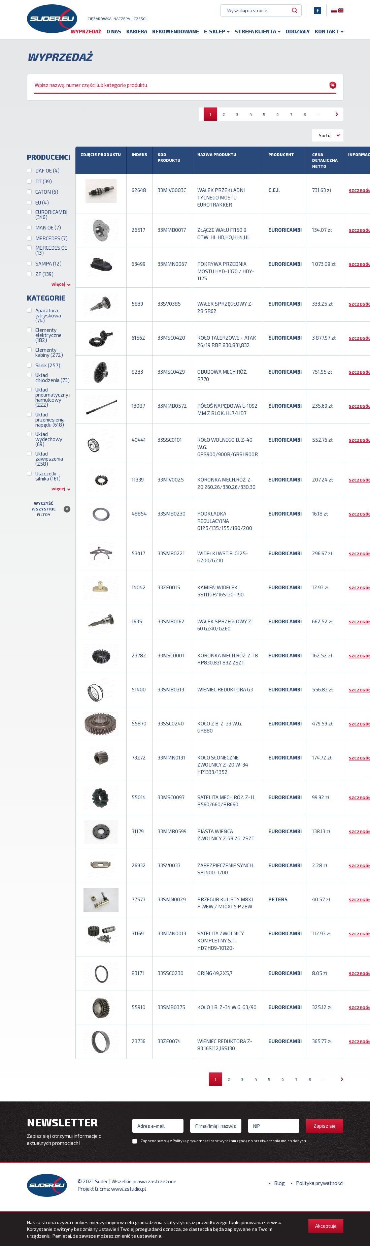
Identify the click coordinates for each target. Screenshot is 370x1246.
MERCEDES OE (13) (51, 254)
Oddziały (297, 34)
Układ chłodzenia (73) (52, 381)
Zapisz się (324, 1130)
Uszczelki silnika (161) (48, 480)
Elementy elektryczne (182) (48, 339)
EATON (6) (46, 195)
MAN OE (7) (48, 231)
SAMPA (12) (48, 267)
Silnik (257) (47, 369)
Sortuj (325, 139)
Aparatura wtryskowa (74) (48, 319)
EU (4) (42, 206)
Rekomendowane (175, 34)
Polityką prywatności (191, 1145)
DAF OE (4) (47, 174)
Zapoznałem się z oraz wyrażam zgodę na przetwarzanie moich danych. (224, 1145)
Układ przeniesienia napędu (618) (50, 423)
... (317, 118)
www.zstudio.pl (128, 1192)
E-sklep (217, 34)
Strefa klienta (257, 34)
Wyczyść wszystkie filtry (44, 512)
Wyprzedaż (86, 34)
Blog (279, 1187)
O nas (113, 34)
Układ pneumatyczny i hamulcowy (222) (52, 401)
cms (104, 1192)
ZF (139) (44, 277)
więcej (58, 288)
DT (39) (43, 185)
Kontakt (329, 34)
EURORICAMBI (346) (51, 218)
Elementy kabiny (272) (49, 356)
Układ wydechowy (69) (48, 442)
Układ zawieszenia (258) (49, 462)
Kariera (136, 34)
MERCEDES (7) (51, 242)
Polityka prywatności (319, 1187)
